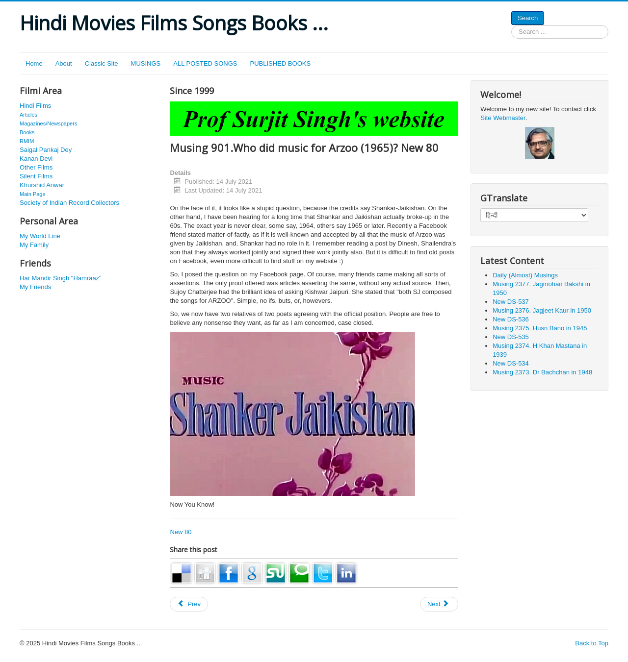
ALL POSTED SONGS (205, 63)
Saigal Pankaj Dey (46, 149)
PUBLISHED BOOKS (280, 63)
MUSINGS (146, 63)
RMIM (27, 141)
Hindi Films (35, 105)
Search (528, 18)
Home (34, 63)
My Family (34, 244)
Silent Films (36, 176)
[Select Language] (534, 215)
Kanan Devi (36, 158)
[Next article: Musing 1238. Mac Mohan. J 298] (439, 604)
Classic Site (101, 63)
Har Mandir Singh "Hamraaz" (61, 278)
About (63, 63)
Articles (28, 115)
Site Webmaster (502, 118)
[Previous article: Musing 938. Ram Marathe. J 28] (189, 604)
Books (27, 132)
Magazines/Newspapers (48, 123)
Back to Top (591, 643)
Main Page (33, 194)
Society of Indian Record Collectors (69, 202)
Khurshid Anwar (42, 185)
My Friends (35, 287)
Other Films (36, 167)
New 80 (180, 532)
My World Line (40, 236)
